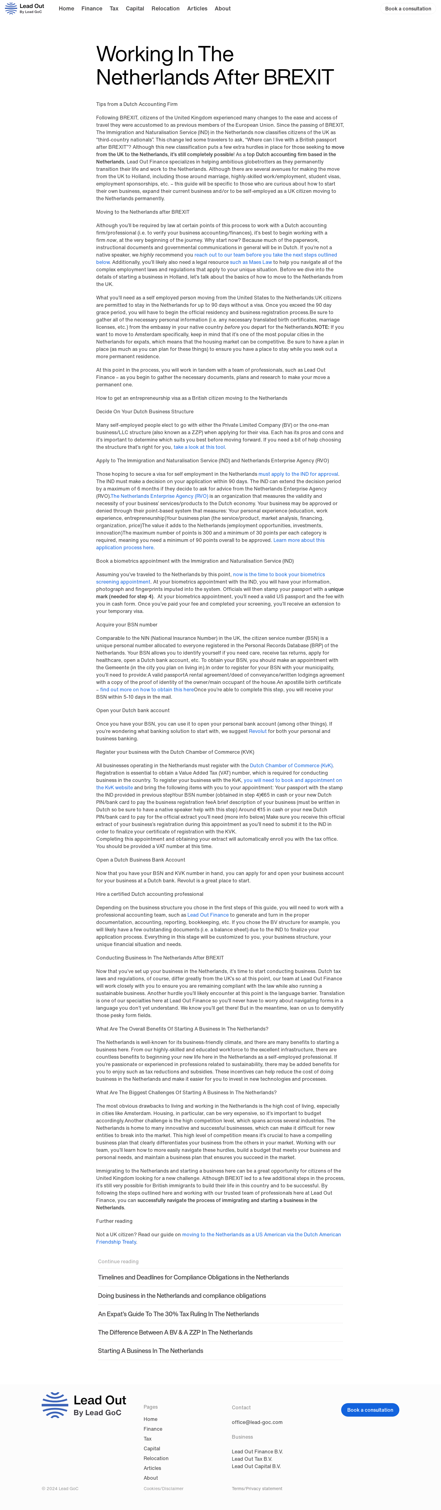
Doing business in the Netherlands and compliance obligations (182, 1295)
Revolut (258, 731)
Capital (135, 8)
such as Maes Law (251, 262)
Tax (114, 8)
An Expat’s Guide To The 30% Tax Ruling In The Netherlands (178, 1313)
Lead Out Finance (208, 914)
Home (66, 8)
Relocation (166, 8)
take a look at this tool (199, 447)
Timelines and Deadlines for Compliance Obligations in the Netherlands (193, 1277)
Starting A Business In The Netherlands (150, 1350)
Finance (91, 8)
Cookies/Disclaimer (163, 1488)
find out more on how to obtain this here (147, 689)
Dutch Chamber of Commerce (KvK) (291, 765)
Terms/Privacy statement (257, 1488)
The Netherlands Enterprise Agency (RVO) (159, 496)
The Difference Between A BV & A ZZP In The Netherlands (175, 1332)
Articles (197, 8)
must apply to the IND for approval (298, 474)
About (223, 8)
